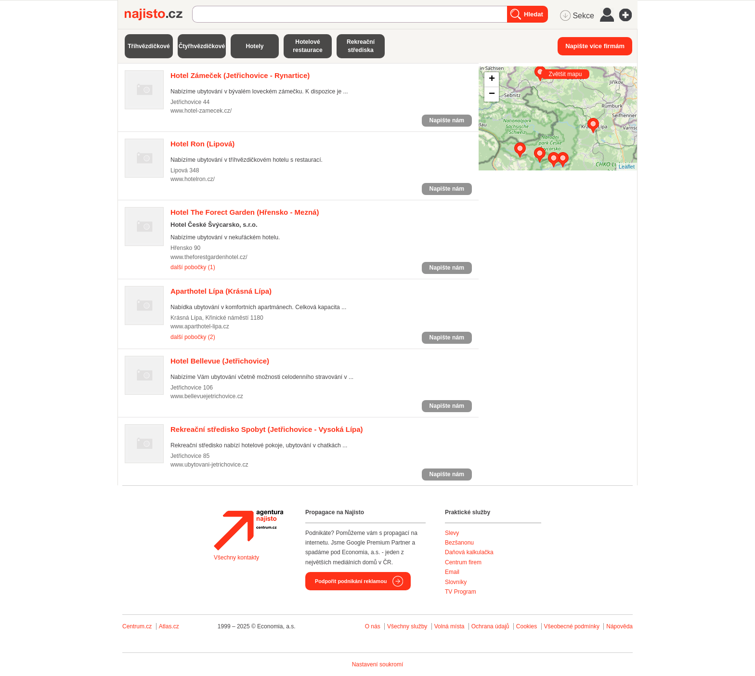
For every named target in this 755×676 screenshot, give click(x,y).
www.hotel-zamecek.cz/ (201, 110)
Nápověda (619, 626)
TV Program (460, 591)
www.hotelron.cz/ (192, 179)
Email (452, 572)
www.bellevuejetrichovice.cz (206, 396)
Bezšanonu (459, 542)
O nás (372, 626)
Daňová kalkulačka (469, 552)
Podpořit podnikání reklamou (351, 581)
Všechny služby (408, 626)
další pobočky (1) (192, 267)
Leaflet (627, 166)
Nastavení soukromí (378, 664)
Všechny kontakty (236, 557)
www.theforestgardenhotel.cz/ (208, 257)
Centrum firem (463, 562)
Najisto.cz (158, 14)
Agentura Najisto (248, 530)
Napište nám (447, 120)
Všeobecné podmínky (571, 626)
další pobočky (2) (192, 337)
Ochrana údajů (490, 626)
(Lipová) (202, 144)
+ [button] (492, 79)
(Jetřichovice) (219, 361)
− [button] (492, 94)
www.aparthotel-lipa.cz (199, 326)
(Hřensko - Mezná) (244, 212)
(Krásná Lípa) (221, 291)
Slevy (452, 533)
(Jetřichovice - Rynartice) (240, 75)
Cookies (526, 626)
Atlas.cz (169, 626)
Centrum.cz (137, 626)
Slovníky (456, 582)
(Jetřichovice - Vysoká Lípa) (266, 429)
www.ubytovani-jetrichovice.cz (209, 464)
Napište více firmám (595, 46)
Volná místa (449, 626)
